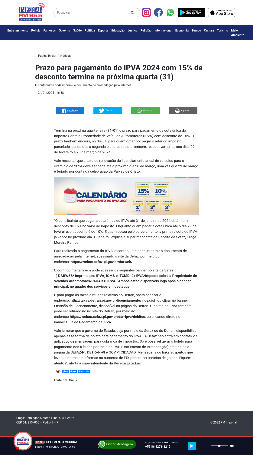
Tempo (196, 30)
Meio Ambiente (237, 33)
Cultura (209, 30)
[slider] (219, 446)
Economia (182, 30)
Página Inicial (47, 56)
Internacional (163, 30)
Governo (64, 30)
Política (90, 30)
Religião (146, 30)
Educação (118, 30)
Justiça (133, 30)
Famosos (50, 30)
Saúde (77, 30)
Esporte (103, 30)
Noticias (65, 56)
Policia (36, 30)
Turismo (222, 30)
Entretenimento (17, 30)
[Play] (192, 446)
